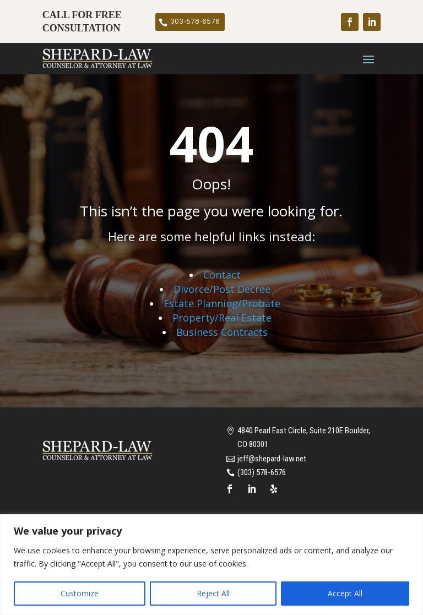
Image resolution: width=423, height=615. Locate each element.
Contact (222, 274)
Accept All (345, 593)
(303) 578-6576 (261, 472)
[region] (211, 564)
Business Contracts (222, 332)
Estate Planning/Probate (222, 303)
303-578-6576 (201, 21)
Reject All (213, 593)
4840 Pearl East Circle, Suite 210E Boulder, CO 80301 (303, 438)
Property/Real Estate (222, 317)
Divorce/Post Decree (221, 289)
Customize (80, 593)
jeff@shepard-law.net (271, 459)
